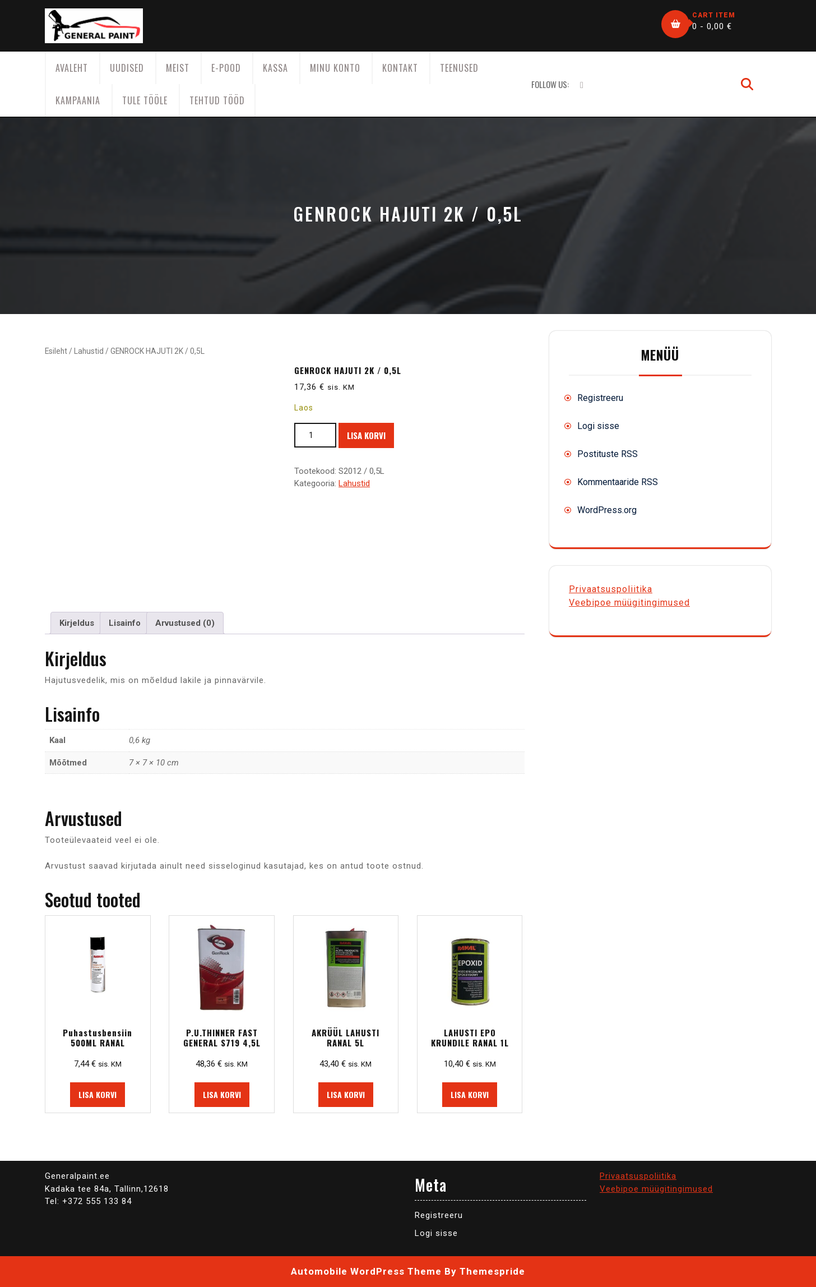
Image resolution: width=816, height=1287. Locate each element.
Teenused (459, 68)
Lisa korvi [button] (97, 1094)
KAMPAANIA (77, 100)
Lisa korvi (366, 435)
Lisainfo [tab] (125, 623)
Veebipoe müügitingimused (629, 602)
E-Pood (226, 68)
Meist (177, 68)
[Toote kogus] (315, 435)
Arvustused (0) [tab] (185, 623)
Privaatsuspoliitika (610, 589)
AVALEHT (71, 68)
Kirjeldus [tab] (76, 623)
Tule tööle (145, 100)
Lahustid (89, 351)
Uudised (127, 68)
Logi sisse (598, 426)
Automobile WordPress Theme (366, 1271)
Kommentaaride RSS (617, 482)
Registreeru (600, 398)
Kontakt (400, 68)
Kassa (275, 68)
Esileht (56, 351)
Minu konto (335, 68)
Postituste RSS (607, 454)
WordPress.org (607, 510)
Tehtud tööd (217, 100)
